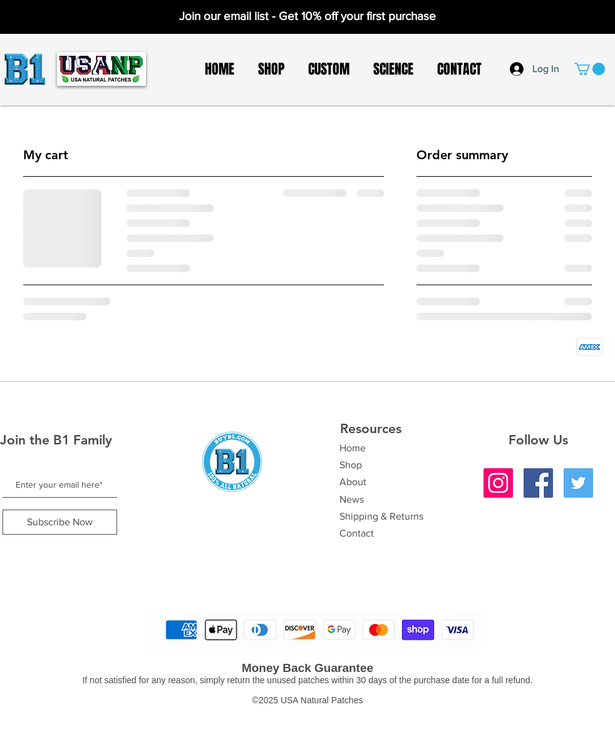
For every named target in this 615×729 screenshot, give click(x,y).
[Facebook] (538, 483)
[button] (589, 69)
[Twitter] (578, 483)
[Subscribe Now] (60, 522)
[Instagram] (498, 483)
